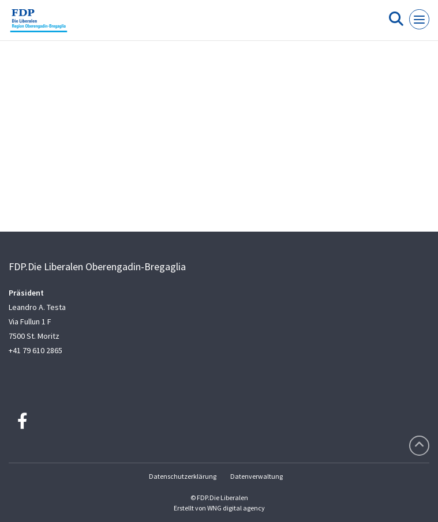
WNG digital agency (236, 508)
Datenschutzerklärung (182, 476)
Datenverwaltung (256, 476)
